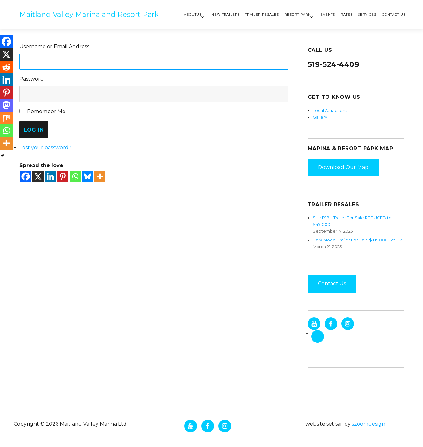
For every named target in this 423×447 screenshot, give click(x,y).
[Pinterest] (62, 176)
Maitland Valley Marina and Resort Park (89, 14)
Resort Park (298, 14)
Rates (346, 14)
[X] (38, 176)
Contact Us (394, 14)
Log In (34, 130)
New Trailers (225, 14)
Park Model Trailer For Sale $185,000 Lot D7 (357, 239)
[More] (99, 176)
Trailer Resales (262, 14)
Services (367, 14)
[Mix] (6, 118)
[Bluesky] (87, 176)
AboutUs (193, 14)
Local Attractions (330, 110)
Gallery (320, 116)
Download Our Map (343, 167)
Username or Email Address (54, 47)
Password (31, 79)
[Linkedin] (50, 176)
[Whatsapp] (75, 176)
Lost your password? (45, 148)
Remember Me (46, 111)
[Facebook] (25, 176)
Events (327, 14)
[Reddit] (6, 67)
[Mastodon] (6, 105)
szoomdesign (368, 424)
